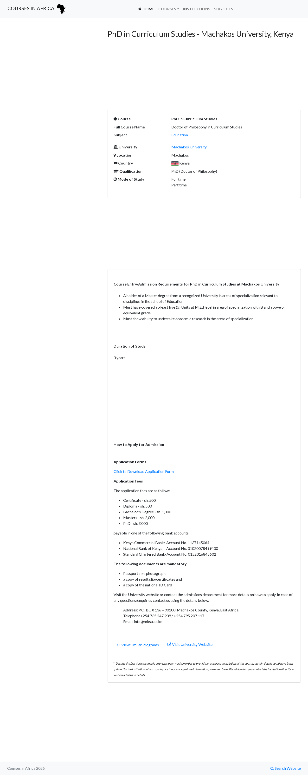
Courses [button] (167, 8)
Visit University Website (189, 644)
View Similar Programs (138, 644)
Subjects (223, 8)
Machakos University (189, 147)
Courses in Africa (37, 9)
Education (179, 135)
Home (147, 8)
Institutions (196, 8)
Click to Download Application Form (144, 471)
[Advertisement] (53, 63)
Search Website (285, 768)
